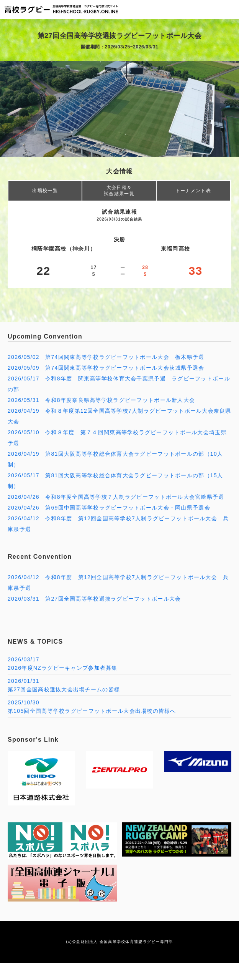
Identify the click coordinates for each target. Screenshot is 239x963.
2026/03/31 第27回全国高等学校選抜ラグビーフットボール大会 (94, 599)
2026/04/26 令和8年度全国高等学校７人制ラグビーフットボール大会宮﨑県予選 (116, 497)
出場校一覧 (44, 190)
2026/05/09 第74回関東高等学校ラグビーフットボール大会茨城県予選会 (106, 368)
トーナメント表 (193, 190)
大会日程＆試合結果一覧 (119, 190)
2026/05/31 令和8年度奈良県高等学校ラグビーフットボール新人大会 (101, 400)
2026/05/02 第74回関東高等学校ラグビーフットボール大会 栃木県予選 (106, 357)
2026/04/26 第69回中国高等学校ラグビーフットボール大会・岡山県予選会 (109, 508)
